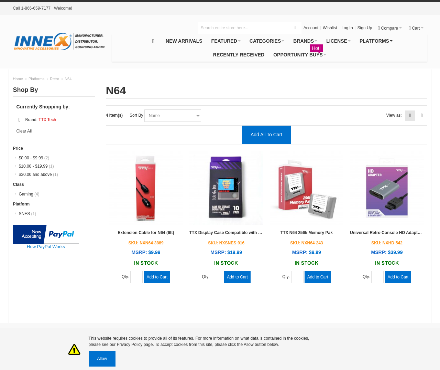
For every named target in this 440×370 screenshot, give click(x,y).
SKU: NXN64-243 (306, 243)
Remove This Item (19, 120)
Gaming (29, 194)
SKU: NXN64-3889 (146, 243)
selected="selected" (172, 115)
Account (311, 27)
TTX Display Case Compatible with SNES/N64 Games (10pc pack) (253, 232)
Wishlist (330, 27)
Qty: (126, 276)
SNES (27, 213)
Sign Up (365, 27)
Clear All (24, 131)
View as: (394, 115)
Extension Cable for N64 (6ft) (146, 232)
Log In (347, 27)
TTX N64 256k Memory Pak (306, 232)
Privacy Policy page (135, 344)
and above (38, 174)
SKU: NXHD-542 (387, 243)
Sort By (137, 115)
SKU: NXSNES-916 (226, 243)
